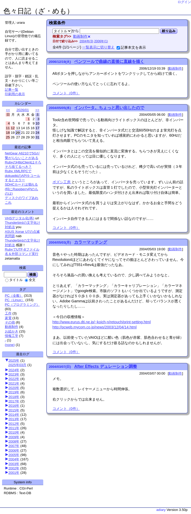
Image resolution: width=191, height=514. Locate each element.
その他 (10, 322)
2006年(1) (101, 41)
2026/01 (22, 110)
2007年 (14, 446)
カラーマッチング (90, 242)
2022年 (14, 379)
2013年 (14, 419)
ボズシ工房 (62, 182)
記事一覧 (11, 90)
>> (37, 110)
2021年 (14, 383)
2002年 (14, 468)
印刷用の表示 (15, 94)
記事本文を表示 (131, 47)
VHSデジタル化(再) (19, 218)
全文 (30, 280)
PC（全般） (14, 295)
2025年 (14, 360)
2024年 (14, 370)
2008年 (14, 441)
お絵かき (11, 331)
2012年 (14, 424)
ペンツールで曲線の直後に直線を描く (109, 61)
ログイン (184, 2)
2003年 (14, 464)
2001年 (14, 473)
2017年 (14, 401)
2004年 (14, 459)
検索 (32, 274)
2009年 (14, 437)
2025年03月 (17, 365)
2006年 (14, 450)
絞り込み (169, 31)
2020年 (14, 388)
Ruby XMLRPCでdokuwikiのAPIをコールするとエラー (22, 175)
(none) (10, 345)
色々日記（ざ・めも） (38, 11)
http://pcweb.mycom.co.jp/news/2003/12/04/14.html (95, 327)
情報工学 (11, 336)
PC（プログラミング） (22, 304)
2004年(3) (86, 41)
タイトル (14, 280)
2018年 (14, 397)
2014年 (14, 415)
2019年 (14, 392)
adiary (161, 510)
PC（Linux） (14, 300)
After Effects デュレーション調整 (105, 366)
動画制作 (11, 327)
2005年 (14, 455)
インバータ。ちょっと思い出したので (109, 107)
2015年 (14, 410)
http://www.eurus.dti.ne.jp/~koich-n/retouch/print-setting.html (102, 322)
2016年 (14, 406)
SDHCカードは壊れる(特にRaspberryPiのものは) (21, 189)
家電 (8, 318)
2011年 (14, 428)
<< (8, 110)
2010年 (14, 432)
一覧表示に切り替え (98, 47)
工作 (8, 313)
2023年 (14, 374)
